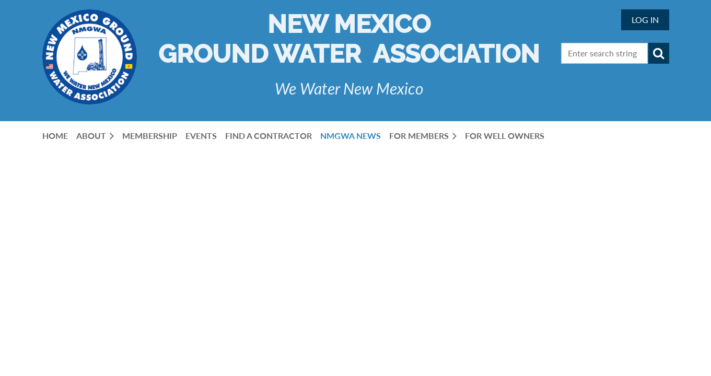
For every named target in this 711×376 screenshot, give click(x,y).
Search (658, 53)
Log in (645, 20)
